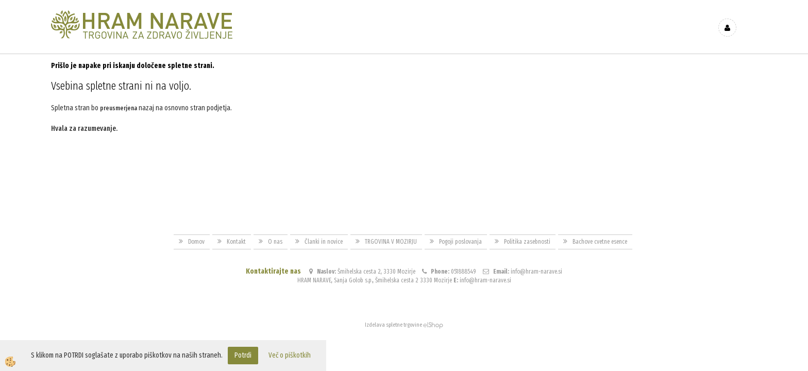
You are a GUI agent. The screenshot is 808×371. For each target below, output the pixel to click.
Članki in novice (324, 241)
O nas (275, 241)
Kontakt (236, 241)
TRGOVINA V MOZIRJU (391, 241)
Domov (196, 241)
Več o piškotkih (289, 355)
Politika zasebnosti (527, 241)
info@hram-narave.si (536, 271)
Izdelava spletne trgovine (393, 325)
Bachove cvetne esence (600, 241)
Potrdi (242, 355)
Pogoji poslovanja (460, 241)
